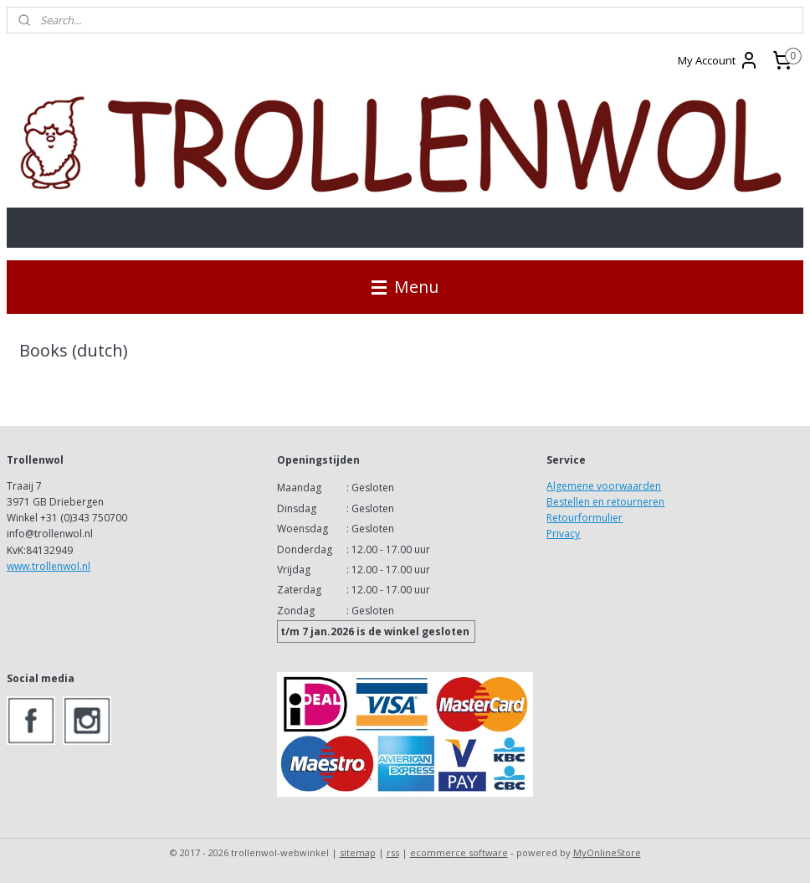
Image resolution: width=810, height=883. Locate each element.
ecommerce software (459, 852)
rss (393, 852)
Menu (405, 286)
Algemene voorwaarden (603, 486)
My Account (718, 60)
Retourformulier (584, 518)
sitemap (358, 852)
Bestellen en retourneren (605, 502)
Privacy (563, 533)
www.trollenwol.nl (48, 566)
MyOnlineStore (607, 852)
